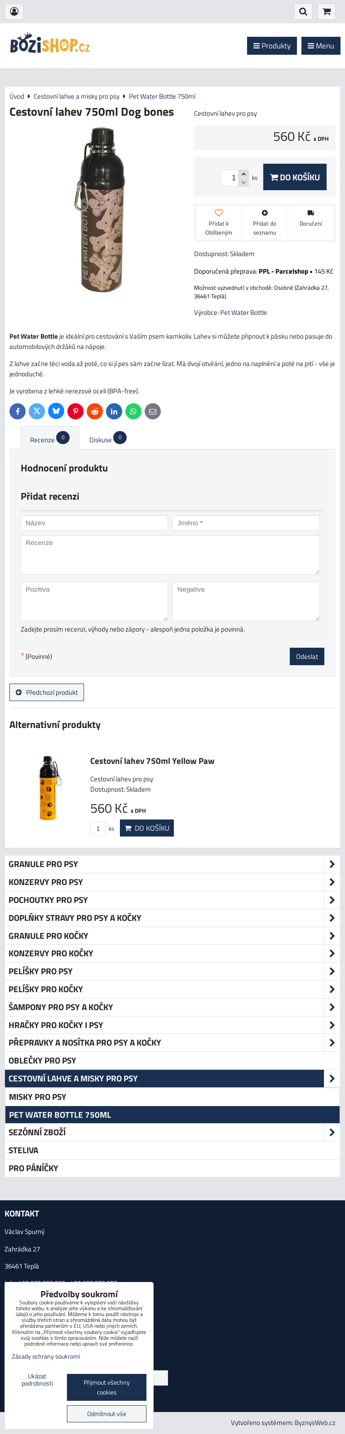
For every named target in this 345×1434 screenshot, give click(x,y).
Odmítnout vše (106, 1414)
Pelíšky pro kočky (174, 989)
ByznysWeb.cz (315, 1422)
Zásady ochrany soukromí (46, 1356)
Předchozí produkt (47, 692)
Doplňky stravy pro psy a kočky (174, 918)
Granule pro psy (174, 864)
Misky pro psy (37, 1096)
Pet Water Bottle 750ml (60, 1114)
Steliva (23, 1149)
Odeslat (307, 656)
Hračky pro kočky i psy (174, 1025)
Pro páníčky (33, 1167)
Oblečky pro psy (42, 1060)
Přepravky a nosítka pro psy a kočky (174, 1042)
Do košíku (295, 176)
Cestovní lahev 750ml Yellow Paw (152, 760)
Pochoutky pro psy (174, 900)
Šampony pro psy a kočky (174, 1007)
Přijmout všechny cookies (107, 1387)
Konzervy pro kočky (174, 953)
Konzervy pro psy (174, 882)
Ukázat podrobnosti (37, 1380)
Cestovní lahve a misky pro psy (174, 1078)
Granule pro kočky (174, 936)
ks (102, 828)
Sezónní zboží (174, 1132)
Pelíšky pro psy (174, 971)
